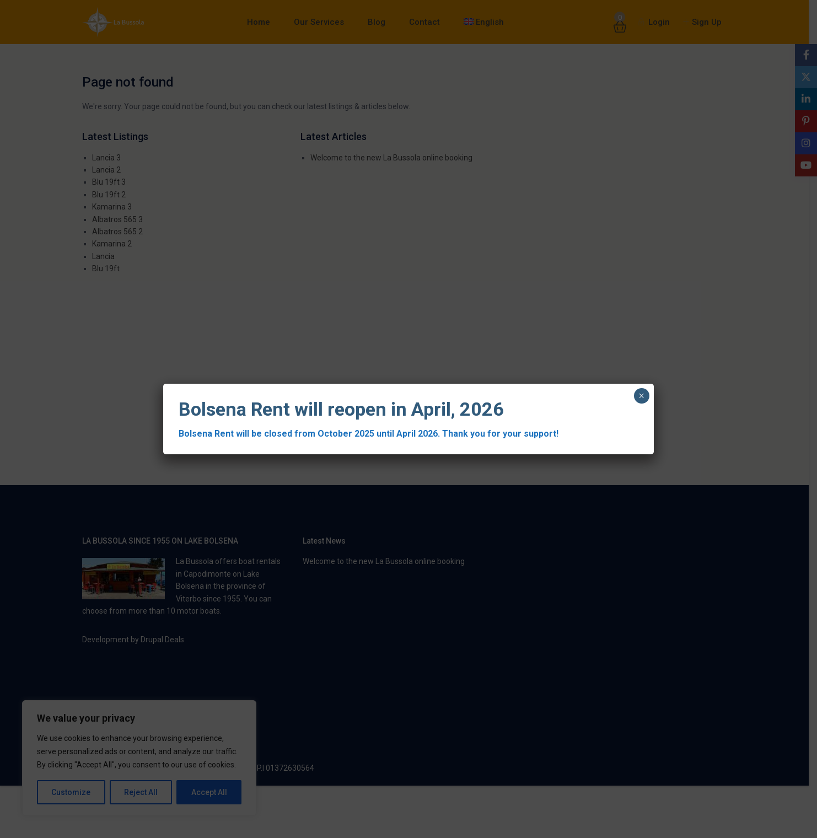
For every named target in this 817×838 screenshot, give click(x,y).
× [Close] (641, 396)
